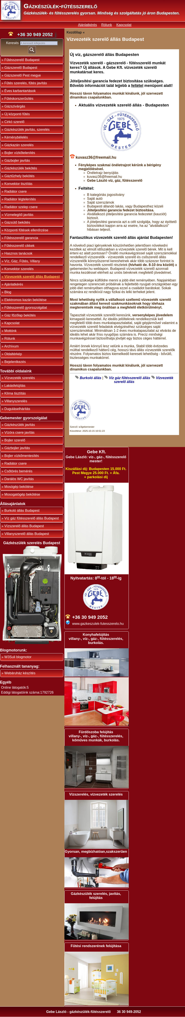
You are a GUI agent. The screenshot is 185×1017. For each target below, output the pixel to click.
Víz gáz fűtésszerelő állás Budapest (31, 518)
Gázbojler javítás (17, 160)
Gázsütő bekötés (17, 222)
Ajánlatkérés (87, 25)
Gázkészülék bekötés (20, 168)
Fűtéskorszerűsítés (18, 98)
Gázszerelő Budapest (20, 67)
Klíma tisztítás (15, 393)
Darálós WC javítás (19, 479)
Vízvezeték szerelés (19, 378)
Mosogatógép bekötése (22, 494)
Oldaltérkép (13, 354)
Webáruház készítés (19, 673)
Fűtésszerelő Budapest (21, 60)
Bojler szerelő (14, 440)
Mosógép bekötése (18, 487)
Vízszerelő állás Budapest (24, 526)
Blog (7, 292)
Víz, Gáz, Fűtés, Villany (22, 261)
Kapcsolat (123, 25)
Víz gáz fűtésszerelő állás (129, 378)
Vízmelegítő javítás (18, 215)
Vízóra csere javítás (19, 432)
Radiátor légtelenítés (20, 199)
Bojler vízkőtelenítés (19, 153)
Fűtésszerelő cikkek (19, 245)
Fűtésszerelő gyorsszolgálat (25, 307)
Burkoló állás (90, 378)
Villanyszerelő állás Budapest (26, 534)
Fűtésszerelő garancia (21, 238)
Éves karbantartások (20, 91)
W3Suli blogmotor (17, 657)
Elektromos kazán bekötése (25, 300)
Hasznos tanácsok (18, 253)
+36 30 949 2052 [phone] (35, 34)
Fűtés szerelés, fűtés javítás (25, 83)
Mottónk (10, 331)
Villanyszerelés (15, 401)
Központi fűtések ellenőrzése (26, 230)
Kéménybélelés (16, 137)
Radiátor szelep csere (21, 207)
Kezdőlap (74, 32)
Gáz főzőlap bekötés (20, 315)
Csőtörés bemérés (18, 471)
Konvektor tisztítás (18, 184)
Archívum (11, 346)
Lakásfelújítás (14, 385)
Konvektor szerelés (18, 269)
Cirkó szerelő (14, 122)
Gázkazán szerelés (18, 145)
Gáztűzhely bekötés (19, 176)
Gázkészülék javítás (19, 425)
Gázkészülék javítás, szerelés (27, 129)
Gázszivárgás (14, 106)
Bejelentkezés (15, 362)
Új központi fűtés (17, 114)
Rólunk (106, 25)
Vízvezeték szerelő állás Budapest (32, 276)
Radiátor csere (15, 191)
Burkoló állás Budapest (21, 510)
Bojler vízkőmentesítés (21, 456)
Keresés (13, 43)
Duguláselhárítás (17, 409)
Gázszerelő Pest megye (22, 75)
